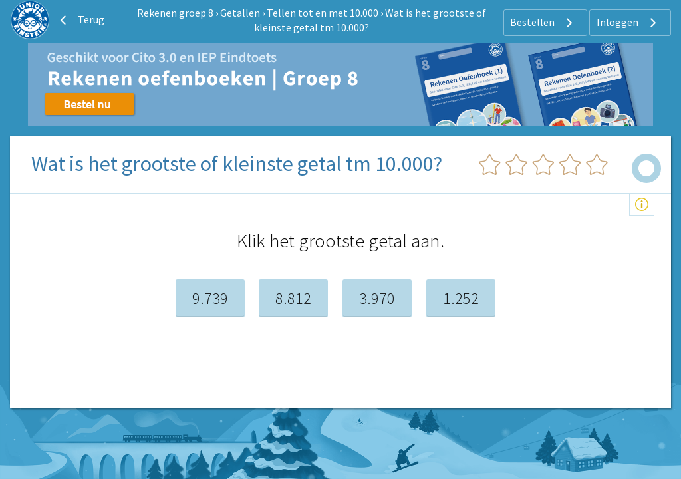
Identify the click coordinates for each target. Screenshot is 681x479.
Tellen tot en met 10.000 (322, 12)
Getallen (240, 12)
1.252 (461, 298)
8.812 (293, 298)
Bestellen (543, 22)
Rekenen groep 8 (175, 12)
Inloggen (628, 22)
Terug (80, 20)
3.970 (377, 298)
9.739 (210, 298)
